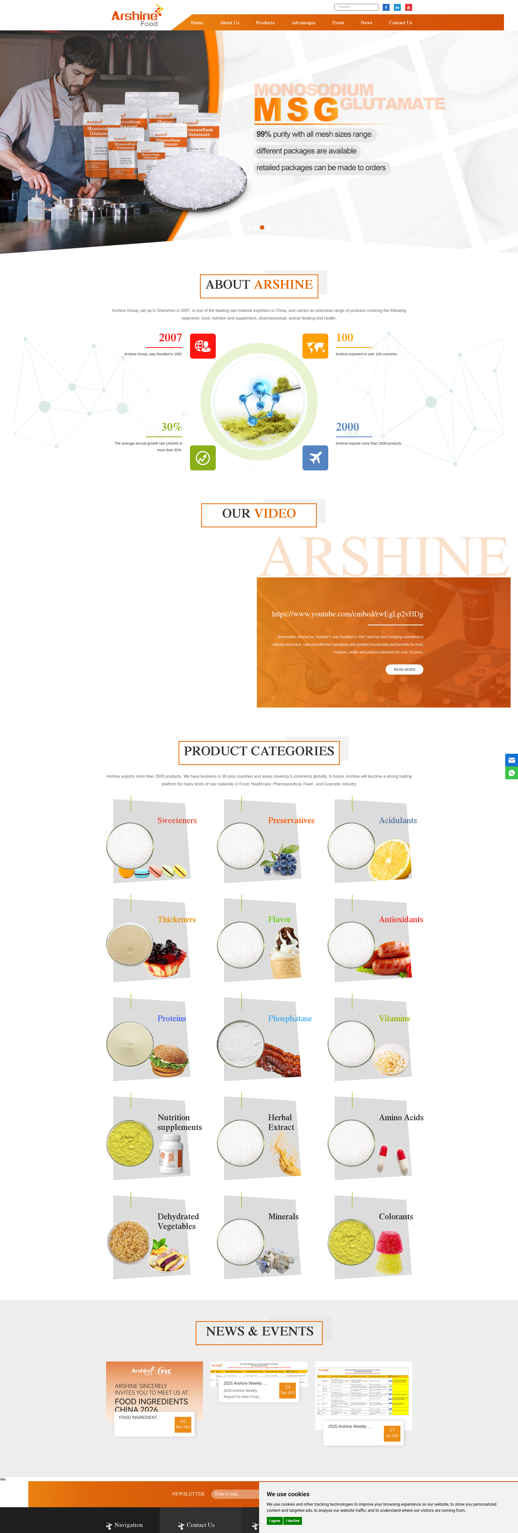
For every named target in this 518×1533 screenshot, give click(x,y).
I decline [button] (292, 1521)
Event (338, 23)
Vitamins (394, 1020)
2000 (347, 428)
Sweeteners (177, 822)
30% (171, 428)
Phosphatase (290, 1020)
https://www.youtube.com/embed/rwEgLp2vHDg (347, 615)
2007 (170, 339)
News (366, 23)
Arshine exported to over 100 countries (366, 354)
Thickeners (177, 921)
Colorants (396, 1218)
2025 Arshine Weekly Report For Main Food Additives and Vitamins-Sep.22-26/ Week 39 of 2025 (242, 1394)
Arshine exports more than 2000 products (368, 443)
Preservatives (291, 822)
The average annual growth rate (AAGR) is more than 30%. (148, 446)
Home (197, 23)
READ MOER (404, 669)
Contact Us (400, 23)
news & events (260, 1333)
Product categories (259, 753)
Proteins (172, 1020)
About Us (229, 23)
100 (344, 339)
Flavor (279, 921)
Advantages (303, 23)
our (259, 515)
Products (265, 23)
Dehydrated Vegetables (178, 1223)
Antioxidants (401, 921)
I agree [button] (274, 1521)
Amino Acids (401, 1119)
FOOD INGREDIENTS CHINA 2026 (151, 1417)
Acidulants (398, 822)
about (259, 286)
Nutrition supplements (180, 1124)
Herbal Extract (281, 1124)
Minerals (283, 1218)
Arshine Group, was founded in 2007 (153, 354)
